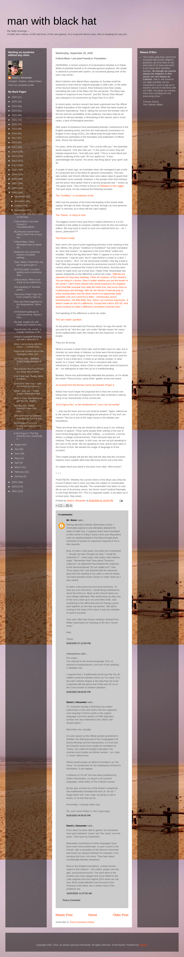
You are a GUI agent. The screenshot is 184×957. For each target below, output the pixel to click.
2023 (15, 110)
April (17, 462)
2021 (15, 119)
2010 (15, 169)
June (17, 453)
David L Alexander (76, 702)
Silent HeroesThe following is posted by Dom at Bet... (28, 417)
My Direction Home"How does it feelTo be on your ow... (28, 234)
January (19, 476)
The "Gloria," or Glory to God (70, 215)
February (20, 472)
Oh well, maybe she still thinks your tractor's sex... (28, 323)
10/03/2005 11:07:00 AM (79, 893)
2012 (15, 160)
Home (92, 915)
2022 (15, 115)
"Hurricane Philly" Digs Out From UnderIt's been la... (28, 296)
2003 (15, 486)
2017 (15, 138)
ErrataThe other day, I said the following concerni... (27, 385)
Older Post (120, 915)
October (19, 205)
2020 (15, 124)
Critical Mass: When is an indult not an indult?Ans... (28, 281)
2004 (15, 482)
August (18, 444)
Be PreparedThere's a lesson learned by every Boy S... (27, 426)
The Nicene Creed (65, 238)
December (20, 196)
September (21, 210)
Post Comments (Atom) (82, 922)
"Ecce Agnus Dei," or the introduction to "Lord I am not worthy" (88, 404)
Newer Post (64, 915)
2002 (15, 491)
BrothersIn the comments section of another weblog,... (27, 255)
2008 (15, 179)
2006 (15, 188)
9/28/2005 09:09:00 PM (78, 692)
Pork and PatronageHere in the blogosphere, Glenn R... (28, 304)
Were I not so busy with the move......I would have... (28, 345)
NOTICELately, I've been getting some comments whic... (27, 272)
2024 (15, 106)
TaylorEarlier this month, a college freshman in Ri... (27, 331)
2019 (15, 128)
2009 (15, 174)
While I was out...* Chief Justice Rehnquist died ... (28, 392)
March (18, 467)
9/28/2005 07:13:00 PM (78, 643)
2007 (15, 183)
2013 (15, 156)
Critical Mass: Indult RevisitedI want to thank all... (27, 244)
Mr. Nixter (71, 520)
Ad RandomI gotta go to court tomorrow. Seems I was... (28, 314)
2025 (15, 101)
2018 (15, 133)
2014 (15, 151)
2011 (15, 165)
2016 (15, 142)
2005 (15, 192)
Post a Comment (71, 900)
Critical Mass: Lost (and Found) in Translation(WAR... (26, 224)
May (17, 458)
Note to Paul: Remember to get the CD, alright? (28, 399)
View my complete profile (21, 85)
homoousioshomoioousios (92, 290)
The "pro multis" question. (69, 319)
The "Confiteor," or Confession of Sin (75, 195)
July (17, 449)
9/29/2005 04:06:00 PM (78, 815)
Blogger (143, 945)
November (20, 201)
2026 (15, 97)
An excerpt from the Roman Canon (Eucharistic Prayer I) (85, 385)
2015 (15, 147)
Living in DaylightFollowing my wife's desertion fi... (27, 338)
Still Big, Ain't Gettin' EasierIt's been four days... (25, 408)
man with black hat (51, 21)
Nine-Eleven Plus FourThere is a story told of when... (28, 370)
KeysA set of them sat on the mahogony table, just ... (28, 352)
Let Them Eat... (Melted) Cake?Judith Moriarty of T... (27, 361)
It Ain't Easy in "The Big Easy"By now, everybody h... (28, 436)
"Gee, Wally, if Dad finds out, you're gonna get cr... (28, 263)
